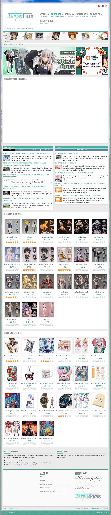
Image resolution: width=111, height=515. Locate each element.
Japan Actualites (9, 147)
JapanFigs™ (12, 508)
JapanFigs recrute (46, 484)
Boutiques (57, 14)
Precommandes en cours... (15, 78)
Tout (9, 150)
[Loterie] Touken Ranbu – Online (66, 153)
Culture (34, 150)
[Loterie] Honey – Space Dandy (65, 163)
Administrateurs (13, 461)
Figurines (58, 147)
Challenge (81, 14)
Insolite (47, 150)
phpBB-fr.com (12, 512)
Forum (69, 14)
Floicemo (62, 458)
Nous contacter (45, 488)
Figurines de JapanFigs (13, 214)
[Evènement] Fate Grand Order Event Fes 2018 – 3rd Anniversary (25, 153)
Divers (21, 150)
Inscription (46, 21)
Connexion (96, 14)
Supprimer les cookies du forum (49, 491)
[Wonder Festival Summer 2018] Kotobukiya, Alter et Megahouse (77, 195)
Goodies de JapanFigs (13, 333)
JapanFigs (93, 508)
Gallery (42, 480)
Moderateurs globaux (23, 461)
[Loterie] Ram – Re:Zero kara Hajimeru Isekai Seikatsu (74, 173)
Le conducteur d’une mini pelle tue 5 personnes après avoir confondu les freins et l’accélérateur (24, 164)
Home (8, 42)
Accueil (44, 14)
